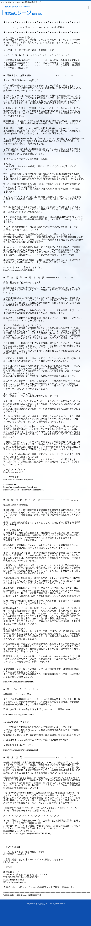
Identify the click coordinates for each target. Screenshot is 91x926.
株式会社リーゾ (42, 904)
